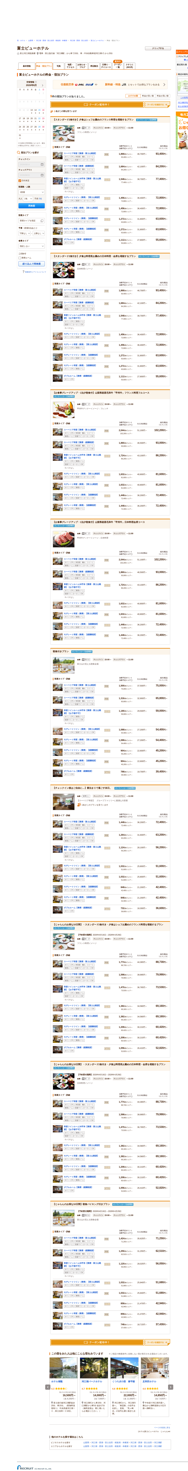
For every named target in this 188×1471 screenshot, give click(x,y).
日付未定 (23, 180)
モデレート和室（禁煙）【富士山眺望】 (81, 208)
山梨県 (30, 40)
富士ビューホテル (97, 40)
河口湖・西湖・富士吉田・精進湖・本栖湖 (51, 40)
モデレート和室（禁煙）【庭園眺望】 (80, 229)
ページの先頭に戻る (162, 1427)
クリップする (158, 48)
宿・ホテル (21, 40)
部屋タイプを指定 (27, 220)
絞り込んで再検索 (32, 263)
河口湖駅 (158, 1442)
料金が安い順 (148, 96)
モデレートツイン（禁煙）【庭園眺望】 (81, 218)
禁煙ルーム (24, 258)
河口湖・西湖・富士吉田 (79, 40)
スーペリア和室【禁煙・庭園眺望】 (79, 166)
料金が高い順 (163, 96)
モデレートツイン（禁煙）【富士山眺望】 (82, 197)
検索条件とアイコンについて (34, 272)
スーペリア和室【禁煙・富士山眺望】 (80, 153)
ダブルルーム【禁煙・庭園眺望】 (78, 239)
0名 (40, 199)
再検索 (31, 205)
